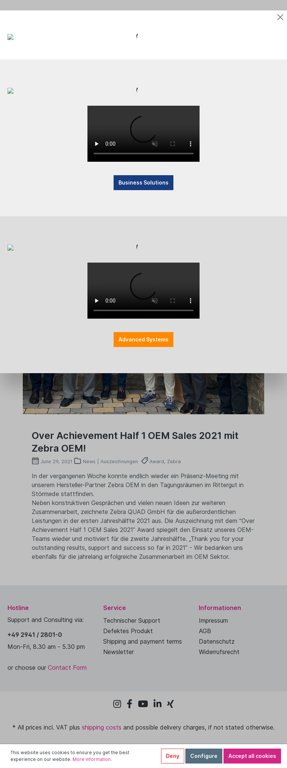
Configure (203, 756)
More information (91, 759)
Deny (172, 756)
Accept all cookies (252, 756)
